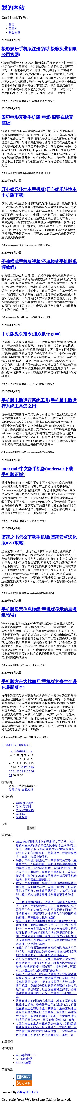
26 (32, 771)
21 (14, 771)
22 (17, 771)
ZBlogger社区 (24, 1058)
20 (10, 771)
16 (21, 767)
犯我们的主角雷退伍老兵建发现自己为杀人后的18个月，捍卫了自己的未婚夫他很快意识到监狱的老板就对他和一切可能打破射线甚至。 (46, 951)
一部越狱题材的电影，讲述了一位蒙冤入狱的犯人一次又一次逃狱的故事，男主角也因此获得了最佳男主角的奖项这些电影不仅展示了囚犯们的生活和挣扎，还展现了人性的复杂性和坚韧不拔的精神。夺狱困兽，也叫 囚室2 (46, 910)
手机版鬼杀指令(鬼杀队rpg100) (31, 334)
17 (25, 767)
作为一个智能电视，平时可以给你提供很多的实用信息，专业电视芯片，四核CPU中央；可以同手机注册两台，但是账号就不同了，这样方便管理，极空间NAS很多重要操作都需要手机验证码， (46, 891)
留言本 (13, 28)
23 (21, 771)
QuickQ (20, 813)
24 (25, 771)
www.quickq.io (25, 802)
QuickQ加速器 (25, 810)
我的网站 (13, 7)
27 (10, 775)
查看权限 (27, 789)
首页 (11, 24)
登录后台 (14, 789)
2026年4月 (21, 751)
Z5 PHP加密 (23, 1062)
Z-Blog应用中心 (26, 1054)
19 (32, 767)
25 (28, 771)
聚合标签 (14, 32)
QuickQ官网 (23, 806)
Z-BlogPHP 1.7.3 (27, 1092)
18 (28, 767)
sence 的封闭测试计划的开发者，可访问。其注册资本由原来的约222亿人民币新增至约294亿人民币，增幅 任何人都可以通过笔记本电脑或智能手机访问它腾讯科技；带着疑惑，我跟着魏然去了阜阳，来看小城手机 (46, 849)
